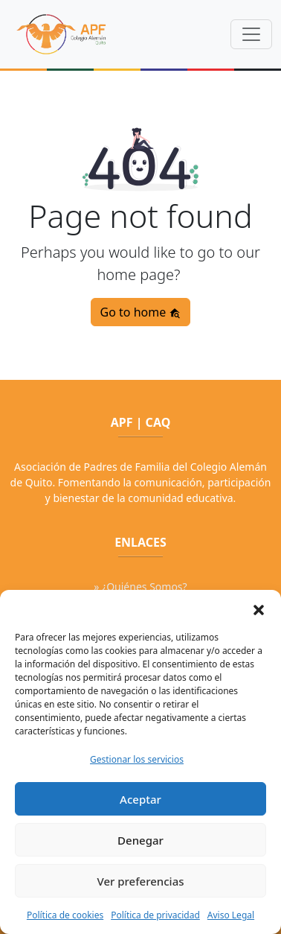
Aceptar (140, 799)
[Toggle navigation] (251, 34)
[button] (258, 608)
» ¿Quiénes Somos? (140, 586)
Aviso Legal (230, 915)
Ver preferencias (140, 881)
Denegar (140, 840)
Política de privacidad (155, 915)
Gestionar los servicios (137, 759)
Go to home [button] (140, 312)
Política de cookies (65, 915)
